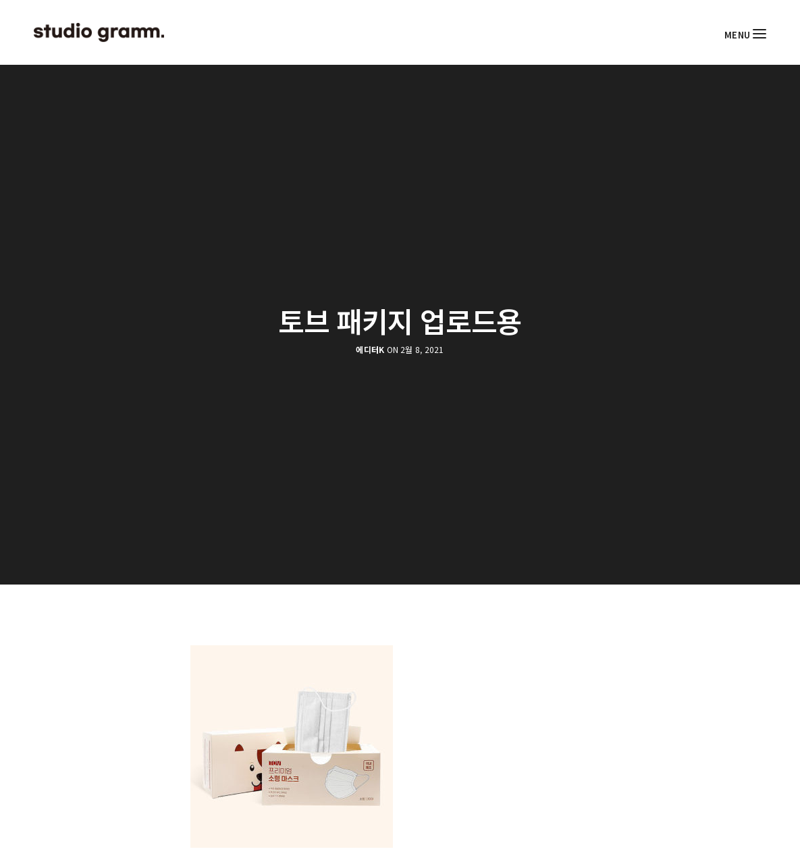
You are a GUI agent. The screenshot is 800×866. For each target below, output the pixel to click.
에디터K (370, 349)
